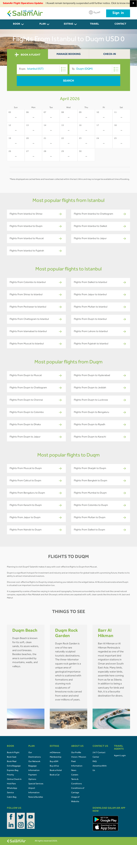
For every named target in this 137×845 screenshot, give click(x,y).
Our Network (34, 762)
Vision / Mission (78, 757)
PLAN (42, 24)
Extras (68, 24)
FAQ (95, 762)
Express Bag (12, 771)
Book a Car (55, 775)
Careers (74, 775)
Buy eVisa (54, 766)
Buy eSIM (54, 762)
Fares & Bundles (35, 797)
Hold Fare (11, 784)
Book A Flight (13, 753)
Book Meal (11, 762)
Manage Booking (69, 54)
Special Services (35, 784)
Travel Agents (94, 26)
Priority (10, 775)
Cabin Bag (11, 797)
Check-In (109, 54)
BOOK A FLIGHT (27, 55)
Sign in (118, 13)
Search (68, 81)
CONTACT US (120, 26)
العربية (94, 12)
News (73, 771)
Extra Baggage (14, 766)
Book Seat (11, 757)
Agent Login (120, 756)
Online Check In (14, 779)
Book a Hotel (56, 771)
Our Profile (76, 753)
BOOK (16, 24)
